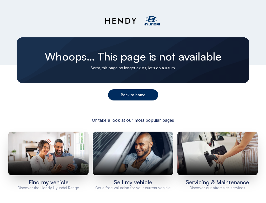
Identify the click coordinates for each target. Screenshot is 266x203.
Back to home (133, 95)
